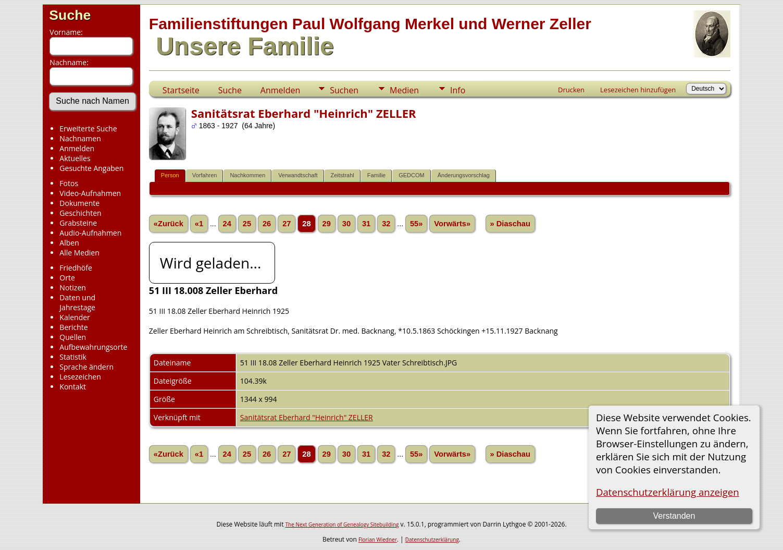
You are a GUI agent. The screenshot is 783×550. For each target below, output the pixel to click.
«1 (199, 223)
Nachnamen (80, 138)
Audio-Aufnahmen (90, 233)
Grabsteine (78, 223)
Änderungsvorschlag (464, 175)
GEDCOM (412, 175)
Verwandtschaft (297, 175)
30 (346, 223)
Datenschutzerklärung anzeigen (667, 491)
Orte (66, 278)
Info (457, 90)
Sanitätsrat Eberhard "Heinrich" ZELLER (306, 417)
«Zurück (168, 223)
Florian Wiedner (377, 539)
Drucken (571, 89)
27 (286, 223)
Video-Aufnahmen (90, 193)
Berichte (73, 327)
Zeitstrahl (342, 175)
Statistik (72, 357)
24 (227, 223)
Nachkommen (247, 175)
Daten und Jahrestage (77, 302)
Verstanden (674, 515)
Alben (69, 243)
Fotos (68, 183)
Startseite (181, 90)
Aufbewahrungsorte (93, 347)
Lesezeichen (80, 377)
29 (326, 223)
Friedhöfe (75, 268)
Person (170, 175)
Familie (376, 175)
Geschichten (80, 213)
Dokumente (79, 203)
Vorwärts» (452, 223)
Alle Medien (79, 253)
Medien (404, 90)
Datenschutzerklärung (432, 539)
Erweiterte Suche (88, 128)
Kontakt (72, 387)
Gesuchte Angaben (91, 168)
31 (366, 223)
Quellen (72, 337)
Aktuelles (74, 158)
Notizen (72, 287)
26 (267, 223)
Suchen (344, 90)
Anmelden (76, 148)
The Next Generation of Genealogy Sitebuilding (342, 524)
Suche (70, 15)
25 (247, 223)
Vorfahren (204, 175)
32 (386, 223)
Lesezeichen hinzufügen (638, 89)
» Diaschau (510, 223)
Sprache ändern (86, 367)
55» (416, 223)
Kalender (74, 317)
